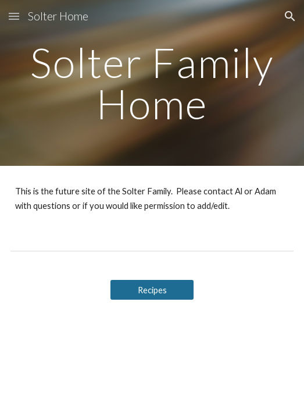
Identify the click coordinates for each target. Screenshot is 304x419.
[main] (152, 83)
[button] (14, 16)
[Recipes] (152, 289)
